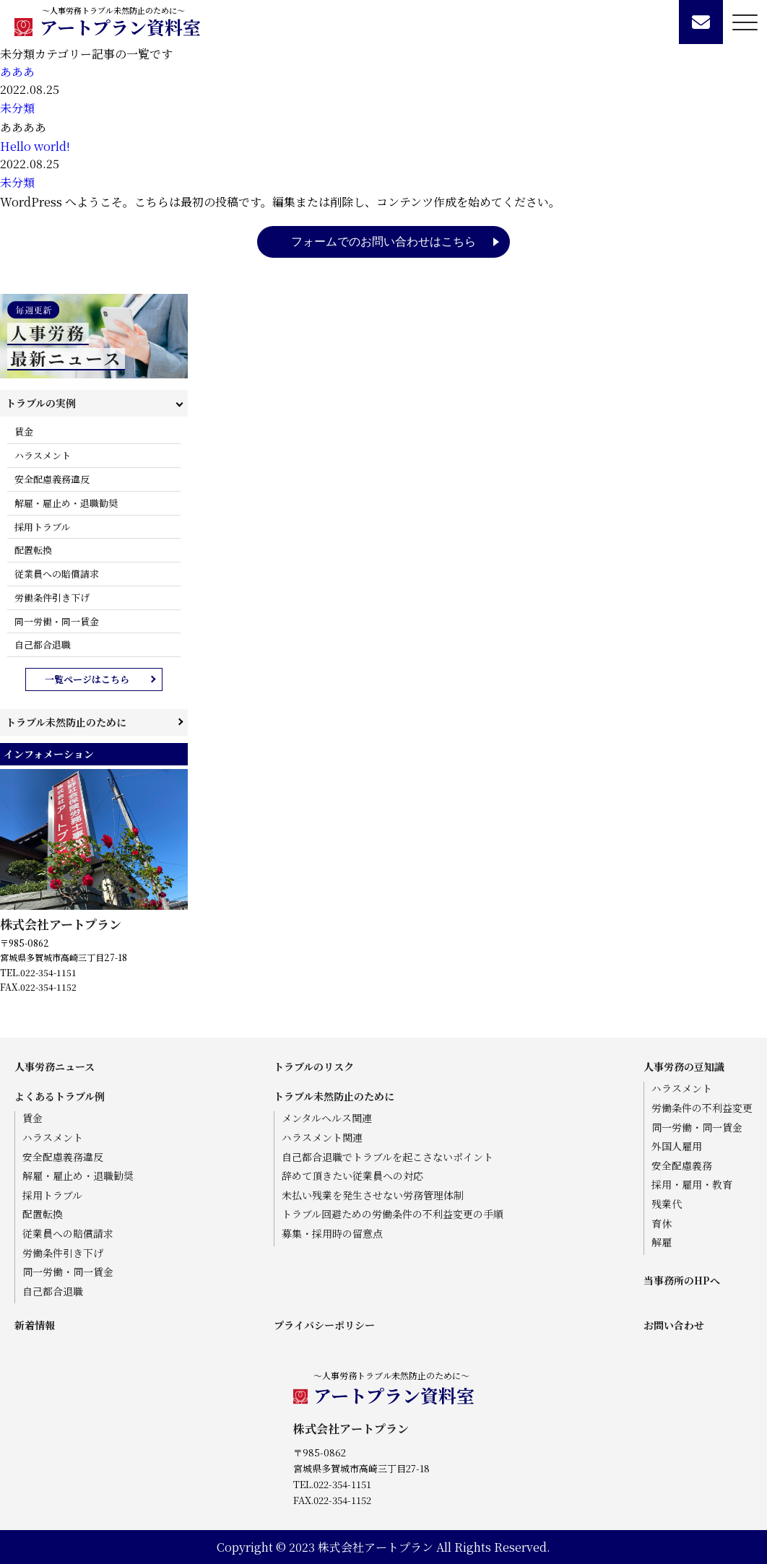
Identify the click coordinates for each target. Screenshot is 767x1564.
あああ (17, 72)
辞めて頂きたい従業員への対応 (352, 1176)
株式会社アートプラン (60, 924)
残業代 (666, 1204)
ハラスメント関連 (322, 1137)
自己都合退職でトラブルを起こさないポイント (387, 1157)
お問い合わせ (674, 1325)
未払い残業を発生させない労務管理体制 (373, 1195)
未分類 (17, 108)
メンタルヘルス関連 (327, 1118)
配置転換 (33, 550)
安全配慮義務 (681, 1166)
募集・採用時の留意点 (332, 1234)
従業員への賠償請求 (56, 574)
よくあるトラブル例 (59, 1096)
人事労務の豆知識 (684, 1066)
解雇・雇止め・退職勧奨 (66, 503)
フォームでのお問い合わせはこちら (383, 241)
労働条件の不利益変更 (702, 1108)
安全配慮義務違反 (52, 479)
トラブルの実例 (41, 403)
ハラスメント (42, 455)
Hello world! (35, 146)
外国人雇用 (676, 1146)
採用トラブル (42, 527)
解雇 (661, 1242)
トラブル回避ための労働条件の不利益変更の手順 (392, 1214)
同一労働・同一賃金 (56, 621)
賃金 (23, 431)
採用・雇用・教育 (691, 1184)
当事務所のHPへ (682, 1280)
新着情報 (34, 1325)
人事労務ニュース (54, 1066)
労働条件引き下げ (52, 597)
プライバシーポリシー (324, 1325)
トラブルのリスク (314, 1066)
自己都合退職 (42, 644)
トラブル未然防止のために (66, 722)
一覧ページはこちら (87, 679)
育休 (661, 1223)
